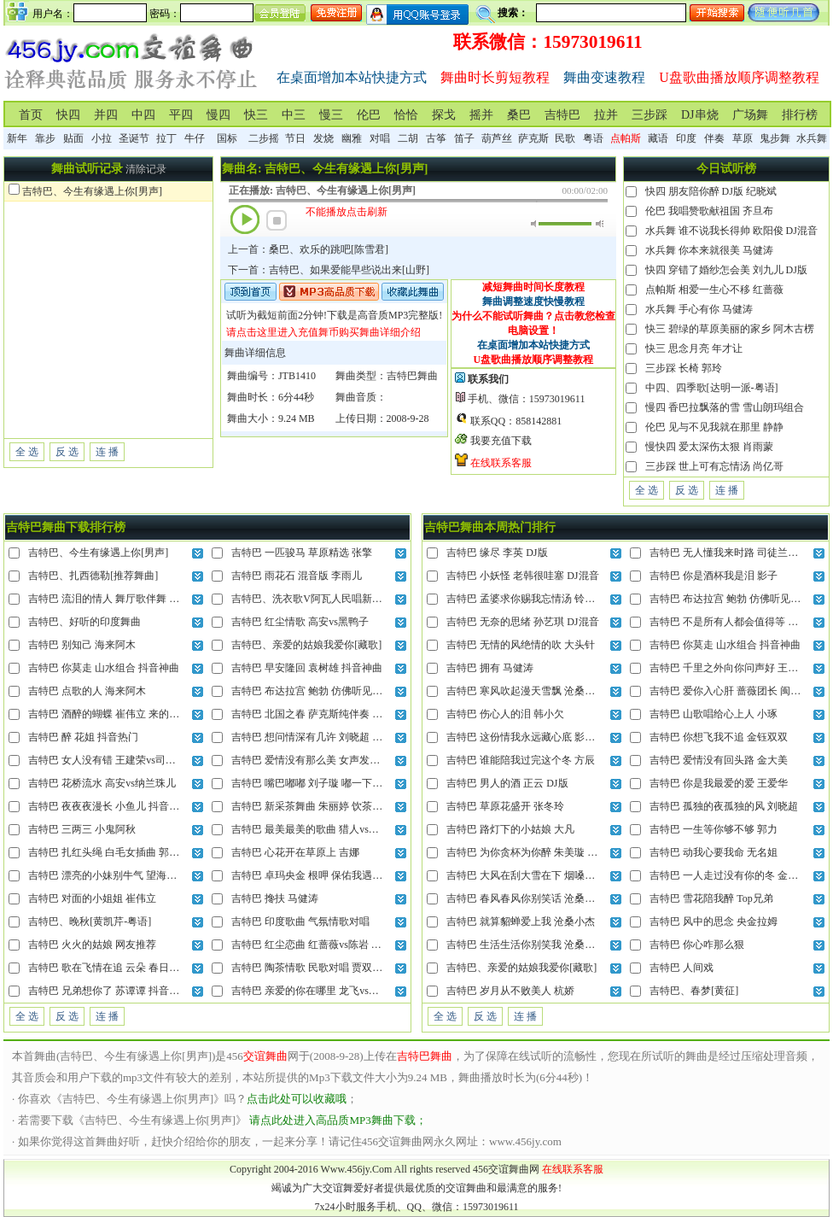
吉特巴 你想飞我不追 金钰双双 (719, 737)
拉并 (606, 114)
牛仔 (194, 138)
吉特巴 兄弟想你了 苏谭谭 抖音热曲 (108, 991)
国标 (227, 138)
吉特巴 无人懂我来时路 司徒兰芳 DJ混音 (741, 553)
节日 (295, 138)
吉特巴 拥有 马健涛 (489, 668)
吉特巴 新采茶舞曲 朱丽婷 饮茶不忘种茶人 (327, 806)
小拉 (101, 138)
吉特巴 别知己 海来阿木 (82, 645)
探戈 (444, 114)
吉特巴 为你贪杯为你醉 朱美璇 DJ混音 (532, 852)
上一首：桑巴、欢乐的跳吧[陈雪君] (308, 249)
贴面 (73, 138)
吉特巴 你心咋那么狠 (697, 945)
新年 (17, 138)
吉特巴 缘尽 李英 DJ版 (496, 553)
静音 (535, 223)
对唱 (380, 138)
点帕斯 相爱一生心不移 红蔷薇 (714, 289)
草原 (742, 138)
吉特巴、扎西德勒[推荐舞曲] (93, 576)
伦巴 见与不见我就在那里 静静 (714, 427)
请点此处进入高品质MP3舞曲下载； (337, 1120)
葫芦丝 (496, 138)
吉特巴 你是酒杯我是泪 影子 (714, 576)
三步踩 (649, 114)
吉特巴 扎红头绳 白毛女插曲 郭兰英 (108, 852)
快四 (68, 114)
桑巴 (519, 114)
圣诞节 (134, 138)
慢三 (331, 114)
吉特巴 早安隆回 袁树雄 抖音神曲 (306, 668)
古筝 (436, 138)
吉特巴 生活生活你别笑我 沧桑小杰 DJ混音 (542, 945)
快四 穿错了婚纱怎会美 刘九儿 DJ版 (726, 270)
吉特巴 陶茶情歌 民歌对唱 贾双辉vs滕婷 (321, 968)
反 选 (67, 452)
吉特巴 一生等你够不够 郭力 (714, 829)
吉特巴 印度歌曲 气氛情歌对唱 (300, 921)
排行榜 (800, 114)
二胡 (408, 138)
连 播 (107, 452)
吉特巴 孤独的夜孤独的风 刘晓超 (724, 806)
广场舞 (750, 114)
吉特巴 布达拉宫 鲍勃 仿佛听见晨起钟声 (322, 691)
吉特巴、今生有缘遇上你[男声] (92, 191)
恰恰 (406, 114)
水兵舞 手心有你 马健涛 (699, 309)
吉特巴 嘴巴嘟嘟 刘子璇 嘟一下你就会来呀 (327, 783)
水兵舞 (811, 138)
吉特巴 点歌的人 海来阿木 (87, 691)
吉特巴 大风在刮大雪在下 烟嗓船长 (525, 875)
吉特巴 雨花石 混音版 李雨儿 (296, 576)
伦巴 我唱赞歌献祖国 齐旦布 (709, 211)
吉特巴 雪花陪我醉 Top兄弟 (711, 898)
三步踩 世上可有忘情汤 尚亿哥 (714, 466)
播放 (244, 219)
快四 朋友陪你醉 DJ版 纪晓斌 (711, 191)
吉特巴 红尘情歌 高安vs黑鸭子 (300, 622)
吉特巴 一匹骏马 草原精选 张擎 (301, 553)
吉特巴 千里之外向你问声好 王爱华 (729, 668)
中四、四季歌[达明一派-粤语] (711, 388)
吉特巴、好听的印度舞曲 (84, 622)
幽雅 (351, 138)
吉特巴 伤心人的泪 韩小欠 (505, 714)
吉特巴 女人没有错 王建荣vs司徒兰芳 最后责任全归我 (149, 760)
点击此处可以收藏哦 (297, 1098)
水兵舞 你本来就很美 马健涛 (709, 250)
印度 (686, 138)
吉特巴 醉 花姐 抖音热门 (83, 737)
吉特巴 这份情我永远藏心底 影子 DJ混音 (537, 737)
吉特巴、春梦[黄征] (694, 991)
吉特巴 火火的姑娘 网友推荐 (92, 945)
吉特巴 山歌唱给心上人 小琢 (714, 714)
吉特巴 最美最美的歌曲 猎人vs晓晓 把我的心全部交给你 (357, 829)
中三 (294, 114)
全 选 (26, 452)
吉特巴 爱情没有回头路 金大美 (719, 760)
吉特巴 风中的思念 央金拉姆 (714, 921)
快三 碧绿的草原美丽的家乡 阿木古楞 (729, 329)
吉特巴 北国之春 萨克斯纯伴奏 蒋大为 (317, 714)
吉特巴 (562, 114)
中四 (143, 114)
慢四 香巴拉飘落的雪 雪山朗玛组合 (724, 407)
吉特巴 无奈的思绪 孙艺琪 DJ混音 (522, 622)
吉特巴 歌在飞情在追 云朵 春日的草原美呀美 (129, 968)
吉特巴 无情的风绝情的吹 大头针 (520, 645)
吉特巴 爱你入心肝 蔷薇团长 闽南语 (730, 691)
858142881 (539, 421)
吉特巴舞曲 (412, 376)
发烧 (323, 138)
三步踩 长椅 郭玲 (683, 368)
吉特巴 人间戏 (682, 968)
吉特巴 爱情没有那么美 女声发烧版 (310, 760)
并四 (106, 114)
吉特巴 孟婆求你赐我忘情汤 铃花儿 (525, 599)
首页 (31, 114)
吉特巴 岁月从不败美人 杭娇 (510, 991)
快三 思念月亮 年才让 (694, 348)
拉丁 (166, 138)
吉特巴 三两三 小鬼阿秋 (82, 829)
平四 (181, 114)
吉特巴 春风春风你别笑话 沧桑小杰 (525, 898)
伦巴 (369, 114)
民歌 (565, 138)
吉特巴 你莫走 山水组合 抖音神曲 (103, 668)
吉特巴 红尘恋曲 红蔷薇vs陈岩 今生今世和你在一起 (347, 945)
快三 (256, 114)
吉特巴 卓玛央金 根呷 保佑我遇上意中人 (322, 875)
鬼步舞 (775, 138)
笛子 (464, 138)
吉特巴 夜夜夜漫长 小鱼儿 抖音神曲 (108, 806)
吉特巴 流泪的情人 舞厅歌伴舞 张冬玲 (114, 599)
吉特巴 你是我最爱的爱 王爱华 (719, 783)
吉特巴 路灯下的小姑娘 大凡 (510, 829)
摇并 (481, 114)
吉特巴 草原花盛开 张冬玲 (505, 806)
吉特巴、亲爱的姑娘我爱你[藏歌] (306, 645)
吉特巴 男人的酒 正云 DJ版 (507, 783)
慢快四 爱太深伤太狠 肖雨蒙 (709, 447)
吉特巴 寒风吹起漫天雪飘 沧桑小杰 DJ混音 (542, 691)
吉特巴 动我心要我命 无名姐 (714, 852)
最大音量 (599, 223)
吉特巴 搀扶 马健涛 (274, 898)
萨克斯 (533, 138)
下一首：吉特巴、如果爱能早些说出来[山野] (328, 270)
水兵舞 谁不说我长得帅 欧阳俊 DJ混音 (731, 231)
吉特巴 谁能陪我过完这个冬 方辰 (520, 760)
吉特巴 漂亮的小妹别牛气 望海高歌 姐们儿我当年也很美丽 (160, 875)
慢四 (218, 114)
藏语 (658, 138)
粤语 (593, 138)
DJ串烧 (700, 114)
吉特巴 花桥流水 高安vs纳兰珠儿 (102, 783)
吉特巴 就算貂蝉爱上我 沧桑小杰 (520, 921)
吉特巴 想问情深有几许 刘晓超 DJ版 (312, 737)
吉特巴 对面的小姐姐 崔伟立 (92, 898)
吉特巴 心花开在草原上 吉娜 (295, 852)
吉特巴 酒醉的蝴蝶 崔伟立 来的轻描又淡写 (124, 714)
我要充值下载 (501, 441)
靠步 (45, 138)
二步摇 (263, 138)
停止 (276, 220)
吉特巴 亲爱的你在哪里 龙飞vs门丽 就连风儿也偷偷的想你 (362, 991)
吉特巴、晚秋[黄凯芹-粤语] (89, 921)
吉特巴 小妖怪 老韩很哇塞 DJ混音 (522, 576)
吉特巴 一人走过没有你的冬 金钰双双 (734, 875)
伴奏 (714, 138)
